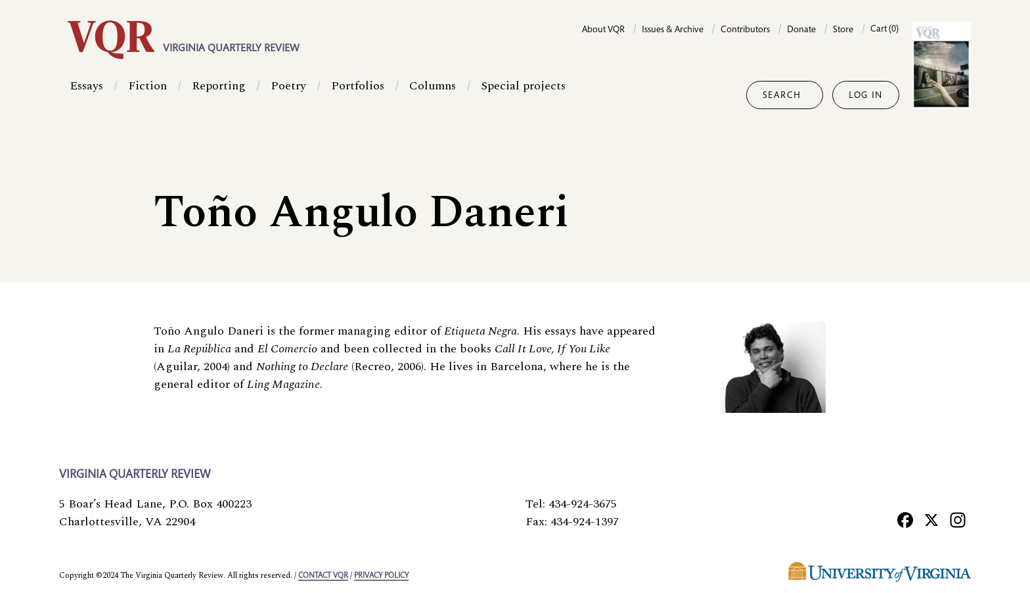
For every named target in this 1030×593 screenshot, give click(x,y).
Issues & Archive (673, 30)
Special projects (523, 95)
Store (843, 30)
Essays (86, 95)
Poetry (288, 95)
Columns (432, 95)
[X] (931, 520)
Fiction (147, 95)
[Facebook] (905, 520)
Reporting (219, 95)
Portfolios (357, 95)
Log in (866, 96)
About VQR (603, 30)
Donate (801, 30)
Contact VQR (323, 576)
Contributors (745, 30)
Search (782, 96)
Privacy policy (381, 576)
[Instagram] (958, 520)
